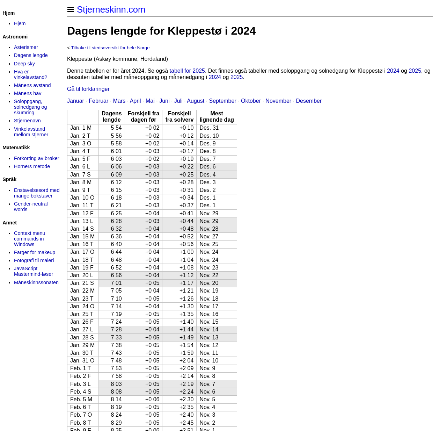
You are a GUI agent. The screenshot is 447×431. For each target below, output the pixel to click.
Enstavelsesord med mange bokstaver (36, 193)
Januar (75, 101)
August (195, 101)
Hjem (20, 23)
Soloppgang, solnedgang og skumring (30, 107)
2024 (393, 71)
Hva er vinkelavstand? (30, 74)
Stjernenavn (27, 120)
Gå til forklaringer (88, 89)
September (222, 101)
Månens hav (27, 93)
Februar (98, 101)
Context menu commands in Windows (29, 238)
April (135, 101)
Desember (309, 101)
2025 (415, 71)
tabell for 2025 (187, 71)
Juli (178, 101)
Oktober (251, 101)
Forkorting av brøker (36, 158)
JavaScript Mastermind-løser (33, 271)
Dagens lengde (31, 55)
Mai (150, 101)
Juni (164, 101)
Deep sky (24, 63)
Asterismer (26, 47)
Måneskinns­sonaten (36, 282)
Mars (119, 101)
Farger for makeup (34, 252)
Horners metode (32, 166)
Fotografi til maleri (34, 260)
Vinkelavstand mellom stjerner (31, 131)
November (278, 101)
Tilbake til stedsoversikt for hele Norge (110, 47)
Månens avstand (32, 85)
